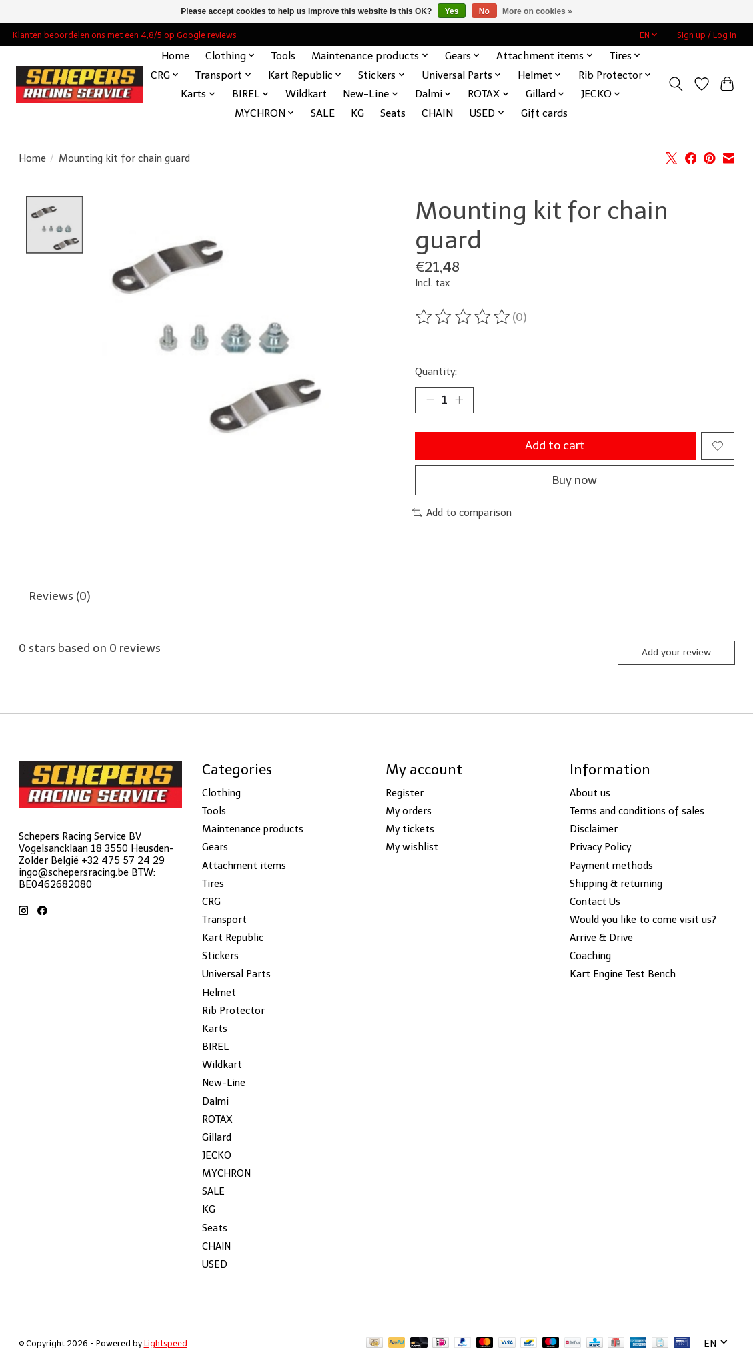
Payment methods (611, 866)
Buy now (575, 480)
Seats (393, 113)
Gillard (216, 1138)
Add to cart (555, 446)
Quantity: (436, 372)
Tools (283, 55)
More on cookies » (537, 11)
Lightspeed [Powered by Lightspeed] (165, 1344)
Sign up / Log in (706, 35)
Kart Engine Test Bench (623, 975)
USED (214, 1265)
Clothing (221, 794)
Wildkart (306, 93)
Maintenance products (252, 830)
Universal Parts (236, 975)
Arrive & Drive (601, 938)
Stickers (220, 957)
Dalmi (215, 1102)
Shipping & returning (616, 884)
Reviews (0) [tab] (60, 596)
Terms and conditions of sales (637, 812)
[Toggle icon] (675, 84)
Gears (215, 848)
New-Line (223, 1084)
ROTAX (217, 1120)
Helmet (219, 993)
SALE (323, 113)
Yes (452, 11)
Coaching (590, 957)
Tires (213, 884)
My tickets (410, 830)
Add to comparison (462, 513)
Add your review (675, 653)
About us (590, 794)
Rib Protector (233, 1011)
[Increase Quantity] (459, 399)
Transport (224, 920)
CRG (211, 902)
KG (357, 113)
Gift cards (544, 113)
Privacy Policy (600, 848)
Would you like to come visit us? (643, 920)
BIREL (215, 1047)
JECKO (216, 1156)
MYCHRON (226, 1174)
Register (405, 794)
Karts (214, 1029)
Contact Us (595, 902)
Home (175, 55)
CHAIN (437, 113)
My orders (409, 812)
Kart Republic (232, 938)
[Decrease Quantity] (429, 399)
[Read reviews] (463, 317)
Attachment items (244, 866)
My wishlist (412, 848)
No (484, 11)
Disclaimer (594, 830)
